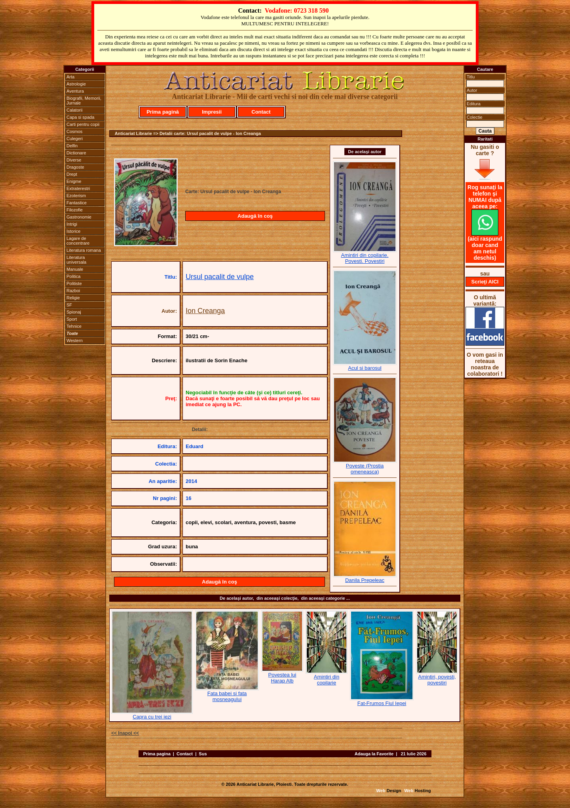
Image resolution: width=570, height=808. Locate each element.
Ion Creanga (205, 311)
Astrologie (76, 84)
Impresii (212, 112)
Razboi (73, 290)
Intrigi (71, 224)
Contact (260, 112)
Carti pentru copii (82, 124)
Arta (70, 76)
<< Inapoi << (125, 733)
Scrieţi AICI (485, 282)
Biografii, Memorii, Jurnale (83, 100)
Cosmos (74, 131)
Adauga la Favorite (374, 753)
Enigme (73, 181)
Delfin (72, 145)
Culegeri (74, 138)
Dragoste (75, 167)
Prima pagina (157, 753)
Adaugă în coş (255, 216)
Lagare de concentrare (77, 240)
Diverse (73, 160)
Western (74, 340)
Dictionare (76, 152)
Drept (71, 174)
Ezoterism (76, 195)
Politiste (74, 283)
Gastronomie (78, 217)
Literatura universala (76, 259)
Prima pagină (162, 112)
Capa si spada (80, 117)
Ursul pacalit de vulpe (220, 277)
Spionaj (73, 312)
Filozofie (74, 209)
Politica (73, 276)
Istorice (73, 231)
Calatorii (74, 110)
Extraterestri (78, 188)
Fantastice (76, 202)
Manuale (74, 269)
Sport (71, 319)
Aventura (75, 91)
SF (69, 304)
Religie (73, 297)
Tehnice (74, 326)
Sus (203, 753)
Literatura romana (83, 250)
